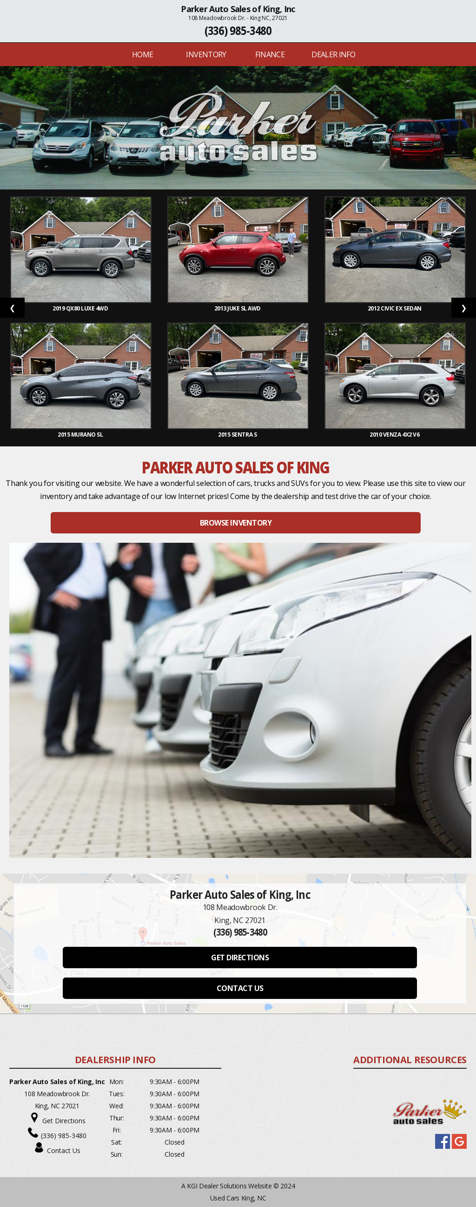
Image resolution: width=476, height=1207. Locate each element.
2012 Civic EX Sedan (395, 308)
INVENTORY (206, 54)
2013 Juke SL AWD (238, 308)
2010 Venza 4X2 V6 (395, 434)
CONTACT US (240, 988)
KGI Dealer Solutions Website (229, 1185)
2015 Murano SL (81, 434)
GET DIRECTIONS (240, 957)
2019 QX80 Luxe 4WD (81, 308)
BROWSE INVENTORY (235, 523)
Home (142, 54)
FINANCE (270, 54)
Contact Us (63, 1150)
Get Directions (64, 1120)
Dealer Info (333, 54)
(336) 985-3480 (238, 30)
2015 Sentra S (238, 434)
